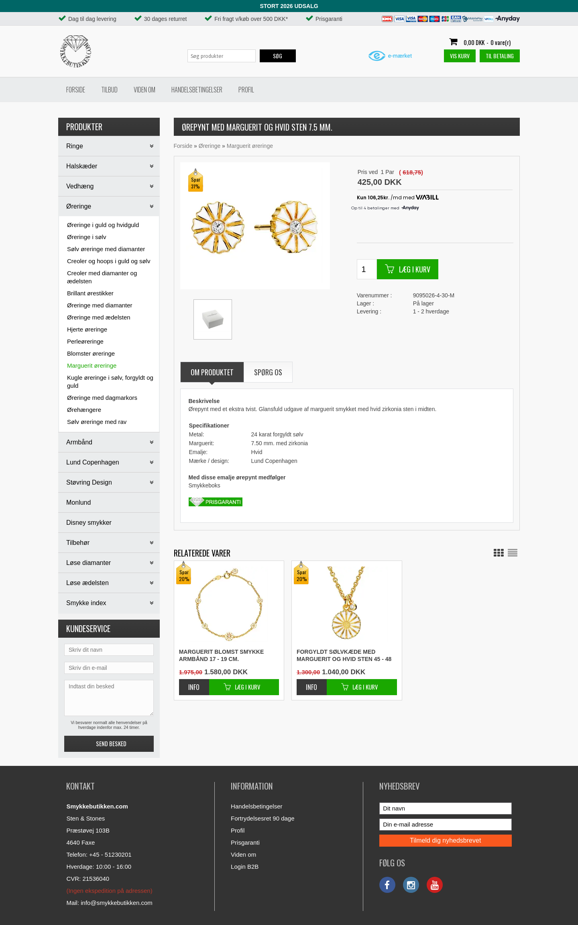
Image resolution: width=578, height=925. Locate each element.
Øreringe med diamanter (99, 305)
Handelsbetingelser (196, 89)
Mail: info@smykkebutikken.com (109, 902)
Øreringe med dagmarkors (102, 397)
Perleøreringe (85, 341)
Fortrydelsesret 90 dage (262, 818)
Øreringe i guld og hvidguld (103, 224)
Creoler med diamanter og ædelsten (102, 277)
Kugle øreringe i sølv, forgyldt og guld (110, 381)
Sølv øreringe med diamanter (106, 249)
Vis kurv (460, 55)
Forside (75, 89)
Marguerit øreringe (91, 365)
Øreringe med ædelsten (98, 317)
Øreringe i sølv (86, 236)
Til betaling (500, 55)
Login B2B (244, 866)
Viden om (144, 89)
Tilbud (109, 89)
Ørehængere (84, 409)
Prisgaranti (245, 842)
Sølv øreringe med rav (96, 421)
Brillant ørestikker (90, 293)
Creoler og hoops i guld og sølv (109, 261)
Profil (246, 89)
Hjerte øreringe (87, 329)
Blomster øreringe (91, 353)
